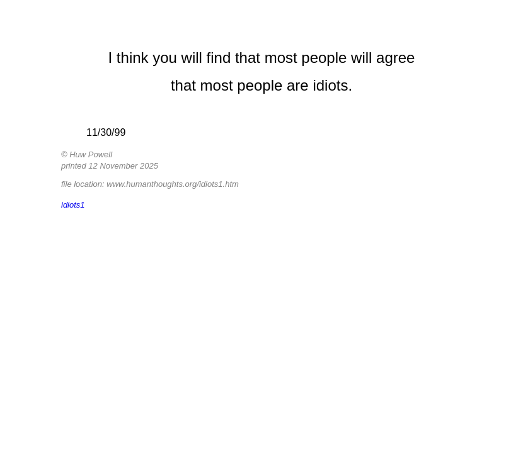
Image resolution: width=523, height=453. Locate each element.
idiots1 (73, 205)
